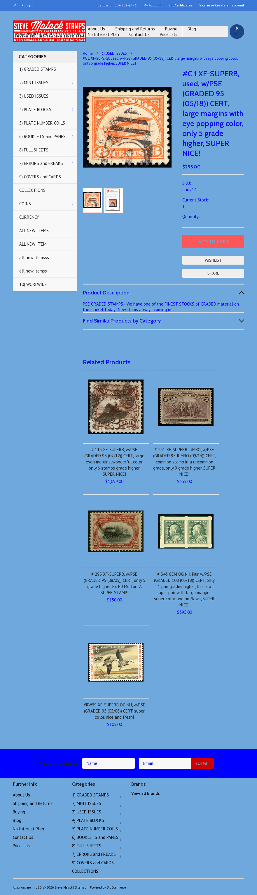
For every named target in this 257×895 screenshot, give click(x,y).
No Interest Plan (103, 34)
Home (88, 53)
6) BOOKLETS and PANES (42, 136)
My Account (153, 5)
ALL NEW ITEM (32, 244)
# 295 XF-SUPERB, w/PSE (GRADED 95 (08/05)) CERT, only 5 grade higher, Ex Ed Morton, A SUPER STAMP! (114, 583)
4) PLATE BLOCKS (35, 109)
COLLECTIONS (32, 190)
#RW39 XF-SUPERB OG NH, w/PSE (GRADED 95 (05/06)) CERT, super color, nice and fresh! (114, 711)
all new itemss (33, 271)
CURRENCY (29, 217)
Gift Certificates (180, 5)
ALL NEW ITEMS (34, 230)
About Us (96, 29)
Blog (192, 29)
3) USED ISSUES (33, 96)
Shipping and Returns (135, 29)
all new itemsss (34, 257)
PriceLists (168, 34)
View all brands (145, 793)
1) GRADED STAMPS (37, 69)
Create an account (229, 5)
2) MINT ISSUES (33, 82)
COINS (25, 203)
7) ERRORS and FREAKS (41, 163)
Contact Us (139, 34)
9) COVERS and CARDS (40, 177)
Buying (171, 29)
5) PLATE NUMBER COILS (42, 123)
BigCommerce (116, 887)
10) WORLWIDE (33, 284)
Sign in (204, 5)
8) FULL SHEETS (33, 150)
